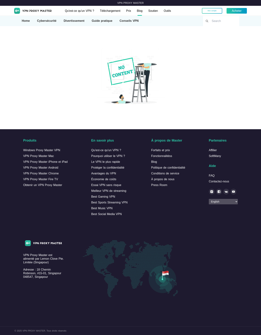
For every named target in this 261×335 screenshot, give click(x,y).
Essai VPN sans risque (106, 185)
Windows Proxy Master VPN (41, 150)
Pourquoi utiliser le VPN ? (108, 156)
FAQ (212, 175)
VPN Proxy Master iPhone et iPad (45, 161)
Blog (141, 10)
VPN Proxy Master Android (40, 167)
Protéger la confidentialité (107, 167)
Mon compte (212, 10)
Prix (130, 10)
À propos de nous (162, 179)
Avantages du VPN (103, 173)
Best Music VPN (102, 208)
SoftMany (215, 156)
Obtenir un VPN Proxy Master (42, 185)
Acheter (236, 10)
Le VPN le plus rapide (105, 161)
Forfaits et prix (160, 150)
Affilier (213, 150)
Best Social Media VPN (106, 214)
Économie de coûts (103, 179)
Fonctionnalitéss (161, 156)
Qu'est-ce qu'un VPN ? (80, 10)
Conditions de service (165, 173)
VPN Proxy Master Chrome (41, 173)
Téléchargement (111, 10)
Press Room (159, 185)
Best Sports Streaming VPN (109, 202)
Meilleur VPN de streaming (108, 190)
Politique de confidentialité (168, 167)
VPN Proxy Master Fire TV (40, 179)
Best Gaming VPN (103, 196)
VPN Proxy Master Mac (38, 156)
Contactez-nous (219, 181)
